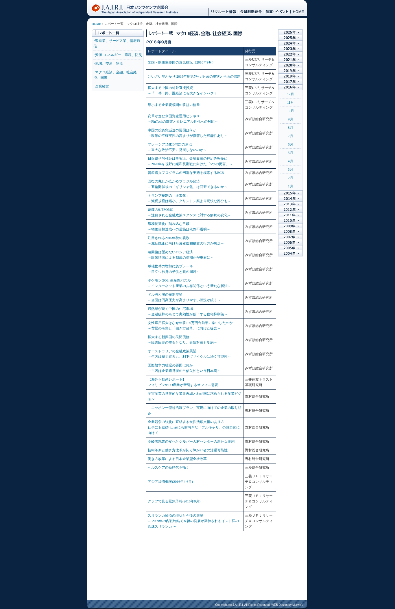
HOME (96, 23)
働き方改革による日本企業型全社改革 (177, 459)
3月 (290, 169)
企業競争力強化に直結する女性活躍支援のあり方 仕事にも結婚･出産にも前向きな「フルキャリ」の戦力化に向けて (194, 427)
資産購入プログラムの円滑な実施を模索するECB (186, 173)
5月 (290, 153)
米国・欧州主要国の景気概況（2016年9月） (181, 62)
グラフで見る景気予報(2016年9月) (174, 501)
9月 (290, 119)
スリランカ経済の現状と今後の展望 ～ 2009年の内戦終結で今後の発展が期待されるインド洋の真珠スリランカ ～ (193, 520)
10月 (290, 111)
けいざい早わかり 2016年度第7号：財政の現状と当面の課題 (194, 77)
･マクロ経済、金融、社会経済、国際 (115, 75)
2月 (290, 178)
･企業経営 (101, 86)
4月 (290, 161)
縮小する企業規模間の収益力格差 (174, 105)
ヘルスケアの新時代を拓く (168, 467)
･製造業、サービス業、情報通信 (116, 43)
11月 (290, 102)
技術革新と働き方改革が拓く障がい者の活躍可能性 (188, 450)
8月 (290, 128)
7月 (290, 136)
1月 (290, 186)
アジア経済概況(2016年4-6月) (170, 482)
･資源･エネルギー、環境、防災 (117, 55)
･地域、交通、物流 (108, 64)
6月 (290, 144)
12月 (290, 94)
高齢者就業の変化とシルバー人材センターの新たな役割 (191, 441)
